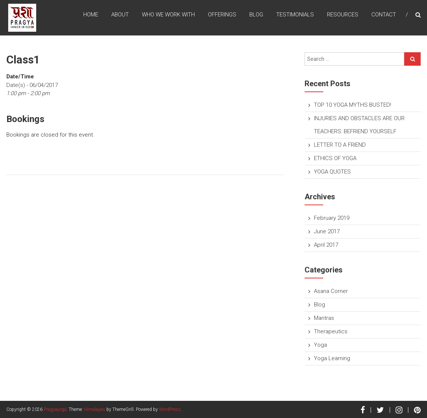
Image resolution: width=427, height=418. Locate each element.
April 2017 (326, 244)
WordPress (170, 409)
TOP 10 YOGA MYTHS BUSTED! (352, 105)
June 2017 (327, 231)
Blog (256, 14)
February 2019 (331, 218)
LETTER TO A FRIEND (340, 144)
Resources (342, 14)
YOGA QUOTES (332, 171)
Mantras (324, 318)
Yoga (320, 344)
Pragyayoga (55, 409)
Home (90, 14)
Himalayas (94, 409)
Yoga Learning (332, 358)
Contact (383, 14)
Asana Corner (331, 291)
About (120, 14)
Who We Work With (168, 14)
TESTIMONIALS (295, 14)
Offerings (222, 14)
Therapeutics (330, 331)
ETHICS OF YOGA (335, 158)
